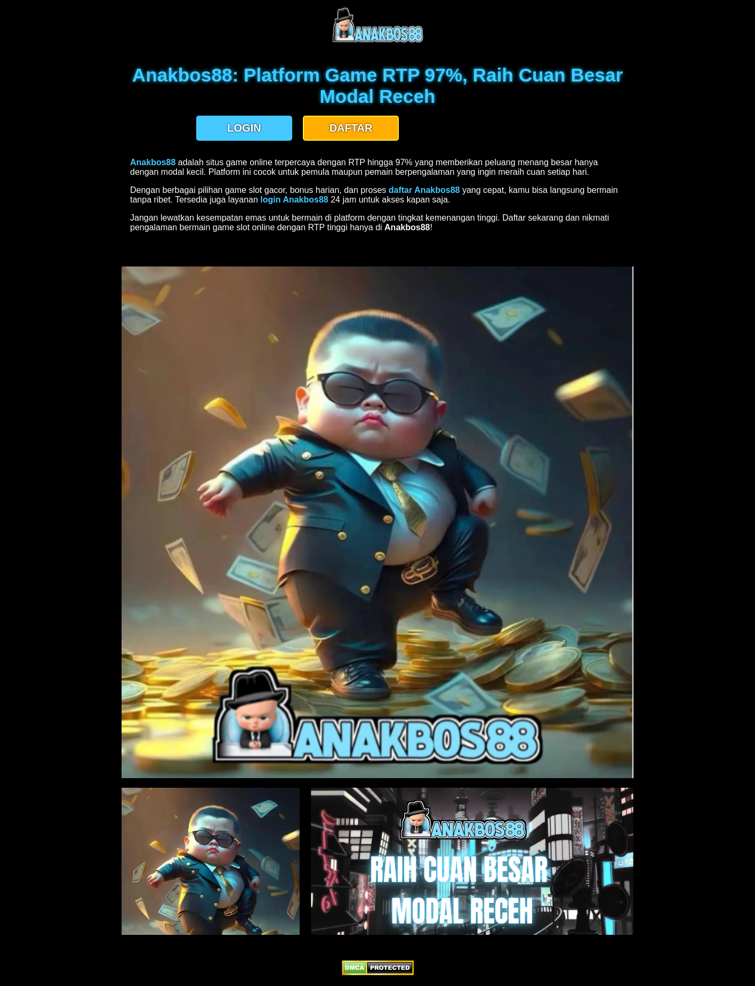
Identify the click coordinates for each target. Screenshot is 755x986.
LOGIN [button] (244, 128)
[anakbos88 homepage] (377, 41)
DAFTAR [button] (351, 128)
